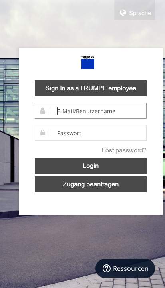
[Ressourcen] (125, 268)
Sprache (134, 12)
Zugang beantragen (91, 184)
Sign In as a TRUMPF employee (90, 88)
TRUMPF (88, 62)
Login (91, 166)
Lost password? (124, 150)
